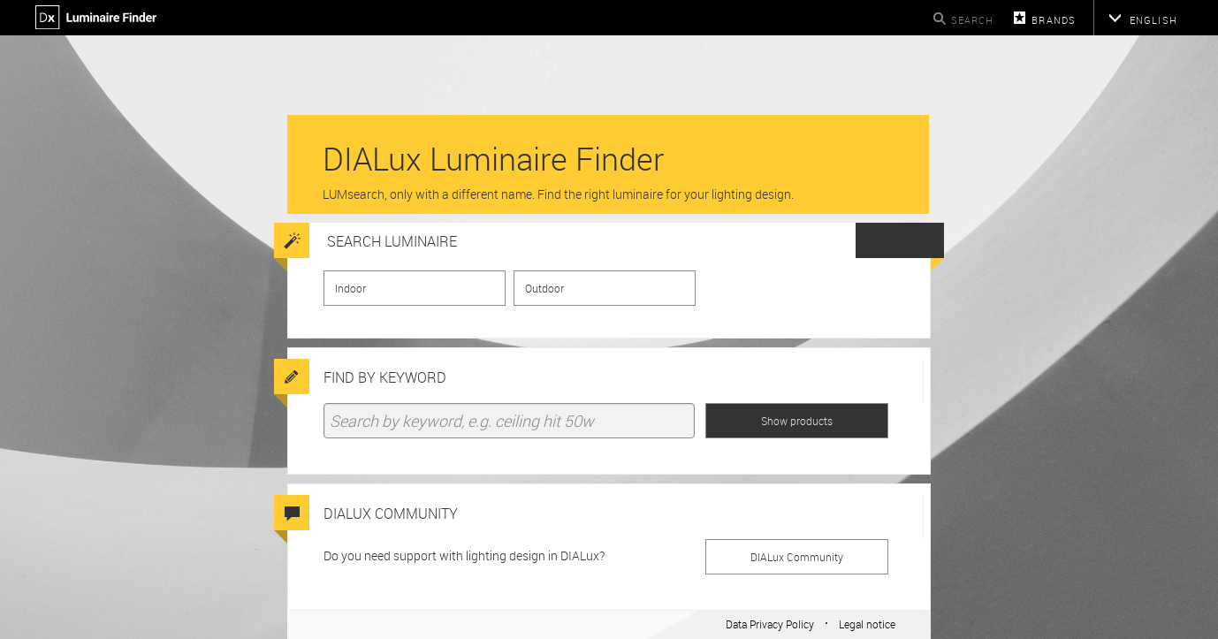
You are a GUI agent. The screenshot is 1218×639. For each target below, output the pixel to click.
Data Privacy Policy (770, 624)
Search (972, 20)
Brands (1053, 20)
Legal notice (867, 624)
